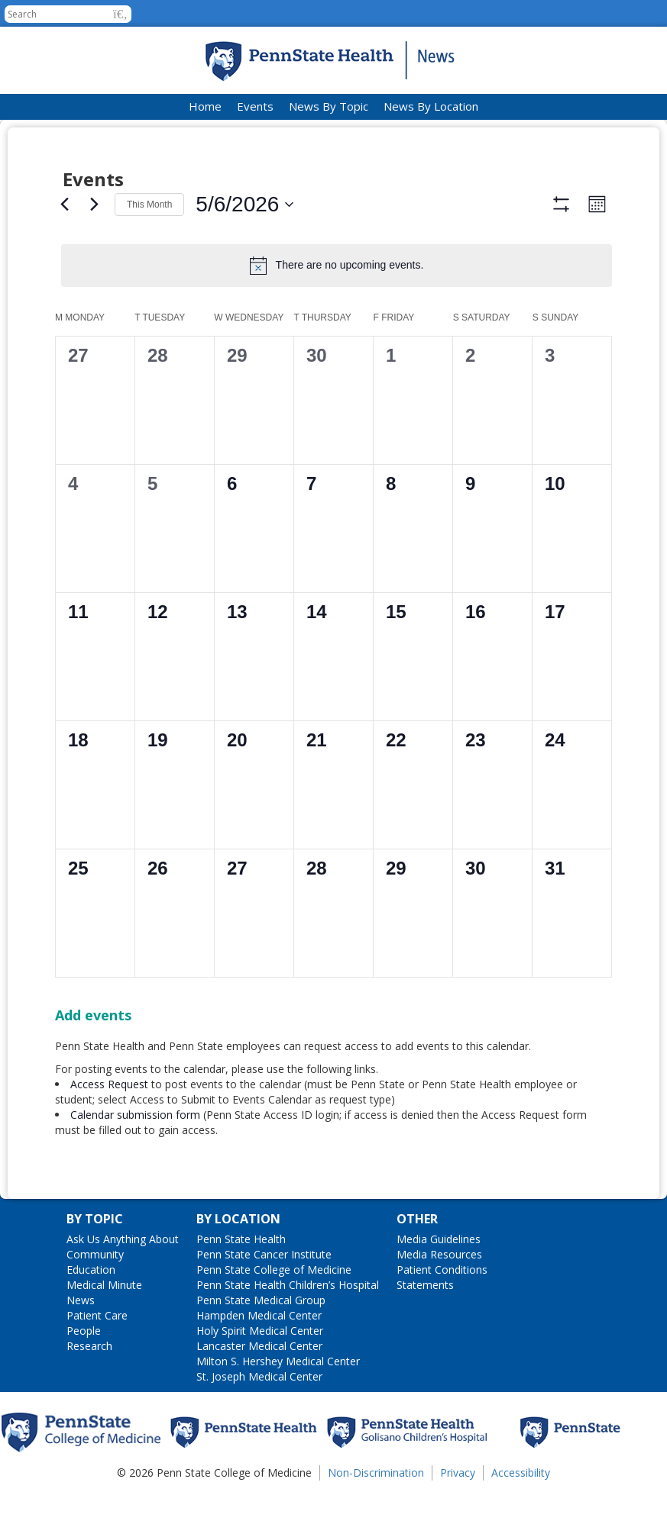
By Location (238, 1263)
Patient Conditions (442, 1314)
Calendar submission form (135, 1159)
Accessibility (520, 1517)
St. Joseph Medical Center (259, 1421)
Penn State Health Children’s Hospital (287, 1330)
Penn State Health (241, 1284)
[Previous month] (64, 204)
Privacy (457, 1517)
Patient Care (97, 1360)
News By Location (431, 106)
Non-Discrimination (376, 1517)
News (80, 1345)
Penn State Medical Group (260, 1345)
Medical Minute (104, 1330)
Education (90, 1314)
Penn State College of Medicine (273, 1314)
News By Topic (328, 106)
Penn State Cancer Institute (264, 1299)
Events (255, 106)
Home (205, 106)
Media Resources (439, 1299)
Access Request (110, 1129)
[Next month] (94, 204)
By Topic (94, 1263)
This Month (149, 204)
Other (417, 1263)
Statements (425, 1330)
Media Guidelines (439, 1284)
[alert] (336, 265)
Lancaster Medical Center (259, 1391)
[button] (120, 14)
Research (89, 1391)
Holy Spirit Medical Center (259, 1375)
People (83, 1375)
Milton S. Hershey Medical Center (278, 1406)
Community (95, 1299)
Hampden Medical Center (259, 1360)
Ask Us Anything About (122, 1284)
